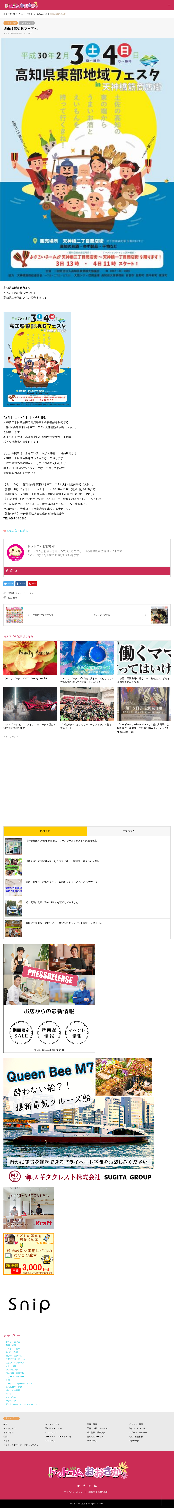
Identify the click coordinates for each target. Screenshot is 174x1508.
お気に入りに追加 (17, 530)
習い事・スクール (53, 1428)
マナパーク (134, 1440)
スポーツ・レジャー (138, 1432)
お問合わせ (103, 1492)
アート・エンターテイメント (58, 1436)
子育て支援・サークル (97, 1428)
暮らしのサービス (95, 1436)
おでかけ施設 (9, 1428)
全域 (15, 597)
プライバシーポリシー (74, 1492)
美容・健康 (92, 1424)
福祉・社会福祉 (136, 1436)
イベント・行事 (11, 23)
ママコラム (129, 831)
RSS (95, 1486)
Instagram (90, 1486)
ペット (6, 1440)
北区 (10, 597)
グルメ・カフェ (52, 1424)
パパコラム (92, 1440)
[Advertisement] (87, 779)
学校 (5, 1424)
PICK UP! (45, 831)
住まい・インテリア (138, 1428)
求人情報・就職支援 (96, 1432)
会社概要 (91, 1492)
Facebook (84, 1486)
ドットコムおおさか (24, 593)
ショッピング (51, 1432)
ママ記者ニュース (26, 23)
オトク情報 (8, 1432)
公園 (5, 1436)
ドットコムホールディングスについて (20, 1445)
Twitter (78, 1486)
